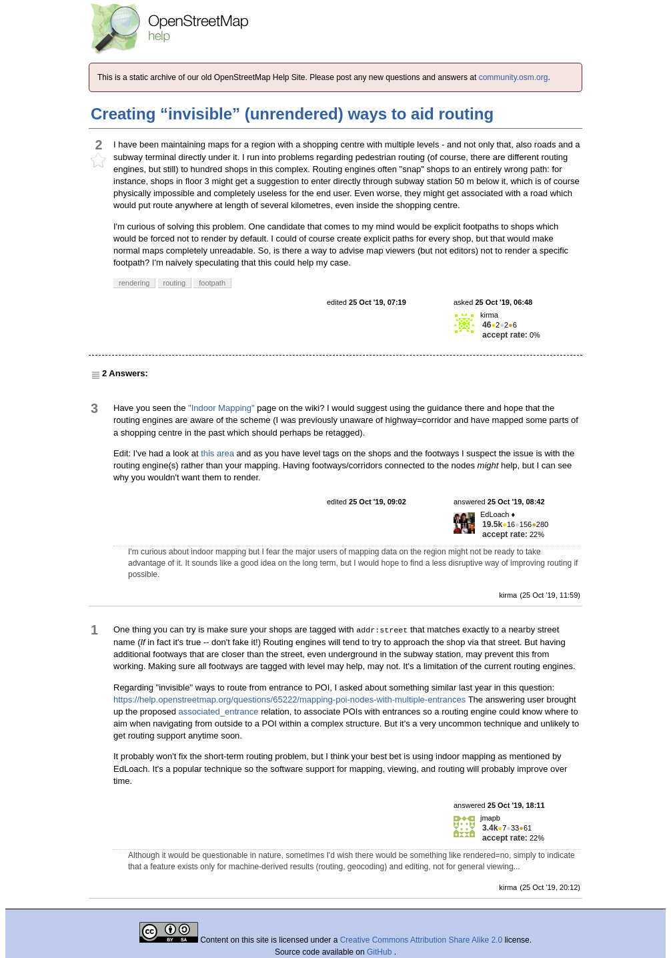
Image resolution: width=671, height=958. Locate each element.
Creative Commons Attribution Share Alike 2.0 (421, 940)
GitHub (380, 952)
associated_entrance (219, 711)
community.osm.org (513, 77)
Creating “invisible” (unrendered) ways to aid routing (292, 114)
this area (217, 453)
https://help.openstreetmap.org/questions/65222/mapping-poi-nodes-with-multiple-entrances (289, 699)
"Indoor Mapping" (221, 408)
